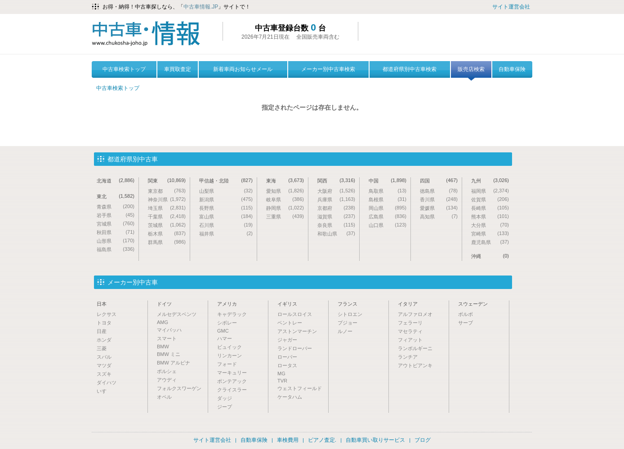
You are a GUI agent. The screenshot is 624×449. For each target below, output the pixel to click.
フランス (347, 304)
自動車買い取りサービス (375, 440)
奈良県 (336, 225)
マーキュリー (232, 372)
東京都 (167, 191)
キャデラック (232, 314)
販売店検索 (471, 72)
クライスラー (232, 389)
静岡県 (285, 208)
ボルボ (465, 314)
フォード (227, 364)
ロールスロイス (294, 314)
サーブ (465, 322)
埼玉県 (167, 208)
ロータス (287, 365)
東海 (285, 180)
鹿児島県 (490, 242)
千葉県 (167, 216)
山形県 (115, 241)
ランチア (408, 357)
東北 (115, 196)
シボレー (227, 322)
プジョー (347, 322)
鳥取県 (387, 191)
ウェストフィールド (299, 388)
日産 (102, 331)
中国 (387, 180)
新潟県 (226, 199)
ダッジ (224, 398)
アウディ (167, 379)
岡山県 (387, 208)
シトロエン (350, 314)
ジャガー (287, 339)
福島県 (115, 249)
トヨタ (104, 322)
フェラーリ (410, 322)
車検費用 (288, 440)
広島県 (387, 216)
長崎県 (490, 208)
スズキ (104, 374)
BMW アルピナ (173, 362)
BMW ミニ (168, 354)
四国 (439, 180)
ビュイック (229, 347)
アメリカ (227, 304)
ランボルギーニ (415, 348)
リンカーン (229, 355)
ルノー (345, 331)
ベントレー (289, 322)
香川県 (439, 199)
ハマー (224, 338)
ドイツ (164, 304)
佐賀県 (490, 199)
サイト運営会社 (511, 7)
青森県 (115, 206)
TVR (282, 380)
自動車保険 (512, 69)
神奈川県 (167, 199)
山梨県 (226, 191)
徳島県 (439, 191)
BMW (163, 346)
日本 (102, 304)
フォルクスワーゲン (179, 388)
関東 (167, 180)
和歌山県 (336, 233)
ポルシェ (167, 371)
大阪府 (336, 191)
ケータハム (289, 397)
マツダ (104, 365)
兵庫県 (336, 199)
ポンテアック (232, 381)
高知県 (439, 216)
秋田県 (115, 232)
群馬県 (167, 242)
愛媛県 (439, 208)
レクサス (106, 314)
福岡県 (490, 191)
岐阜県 (285, 199)
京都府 (336, 208)
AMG (162, 322)
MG (281, 373)
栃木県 (167, 233)
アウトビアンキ (415, 365)
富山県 (226, 216)
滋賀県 (336, 216)
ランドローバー (294, 348)
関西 (336, 180)
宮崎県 (490, 233)
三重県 (285, 216)
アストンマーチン (297, 331)
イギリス (287, 304)
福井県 (226, 233)
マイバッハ (169, 330)
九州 (490, 180)
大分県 (490, 225)
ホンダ (104, 339)
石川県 (226, 225)
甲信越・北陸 (226, 180)
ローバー (287, 357)
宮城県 (115, 224)
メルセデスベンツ (176, 314)
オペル (164, 397)
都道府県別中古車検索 (410, 69)
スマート (167, 338)
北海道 (115, 180)
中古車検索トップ (124, 69)
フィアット (410, 339)
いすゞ (104, 391)
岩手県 (115, 215)
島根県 (387, 199)
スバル (104, 357)
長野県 (226, 208)
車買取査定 (177, 69)
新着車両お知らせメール (242, 69)
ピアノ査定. (322, 440)
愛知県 (285, 191)
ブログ (423, 440)
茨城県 (167, 225)
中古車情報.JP (200, 7)
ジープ (224, 406)
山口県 (387, 225)
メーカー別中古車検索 (328, 69)
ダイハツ (106, 382)
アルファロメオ (415, 314)
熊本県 (490, 216)
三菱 (102, 348)
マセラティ (410, 331)
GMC (223, 330)
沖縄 (490, 256)
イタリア (408, 304)
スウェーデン (473, 304)
